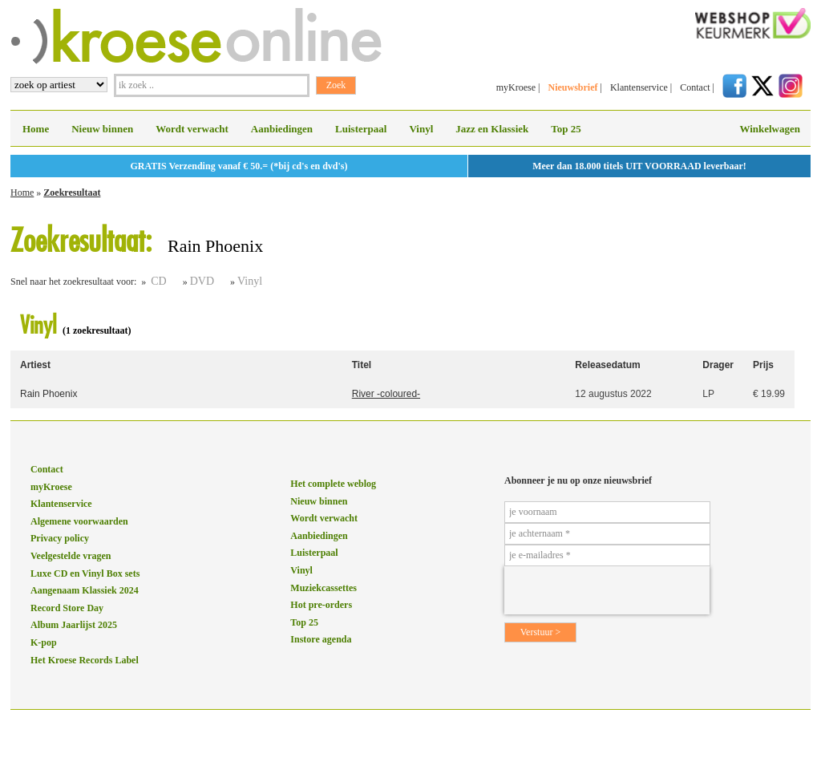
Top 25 (565, 129)
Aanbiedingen (282, 129)
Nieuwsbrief (572, 87)
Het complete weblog (333, 483)
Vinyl (421, 129)
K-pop (43, 642)
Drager (718, 365)
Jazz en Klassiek (491, 129)
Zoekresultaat (71, 192)
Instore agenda (320, 639)
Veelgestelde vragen (70, 555)
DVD (202, 281)
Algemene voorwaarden (79, 521)
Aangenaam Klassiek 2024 (84, 590)
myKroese (516, 87)
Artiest (35, 365)
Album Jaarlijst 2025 (73, 624)
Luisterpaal (360, 129)
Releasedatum (607, 365)
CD (158, 281)
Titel (361, 365)
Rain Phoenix (48, 393)
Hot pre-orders (321, 604)
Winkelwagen (769, 129)
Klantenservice (639, 87)
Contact (695, 87)
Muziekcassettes (323, 588)
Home (35, 129)
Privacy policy (59, 538)
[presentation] (607, 590)
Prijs (763, 365)
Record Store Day (66, 608)
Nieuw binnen (102, 129)
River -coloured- (386, 393)
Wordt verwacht (192, 129)
